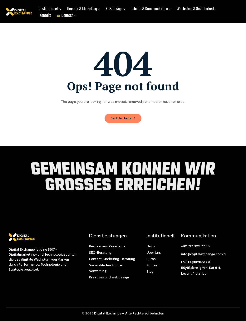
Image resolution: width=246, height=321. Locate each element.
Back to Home (123, 118)
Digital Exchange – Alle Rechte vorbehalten (129, 313)
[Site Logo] (22, 237)
